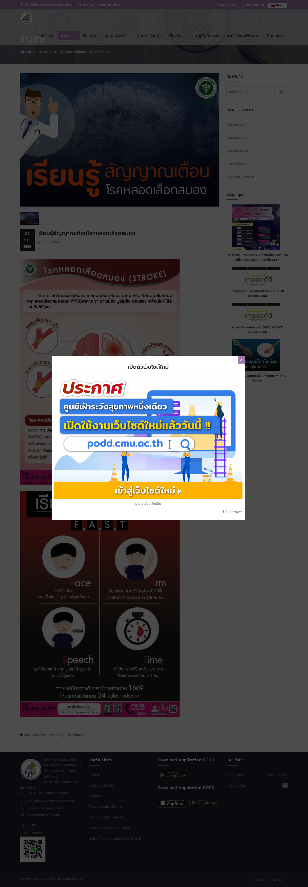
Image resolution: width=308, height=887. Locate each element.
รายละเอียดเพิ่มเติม (150, 461)
